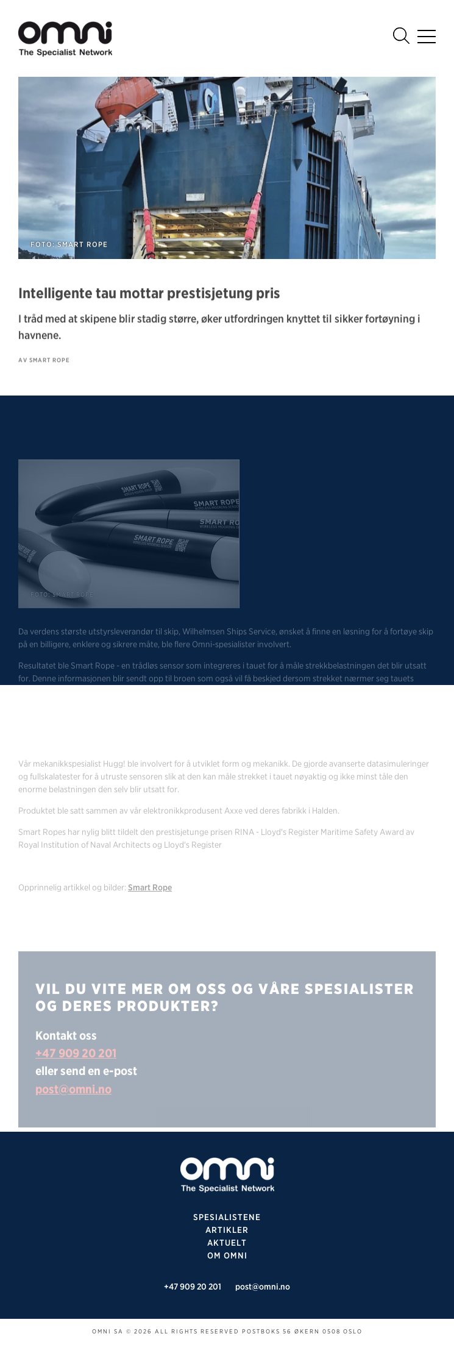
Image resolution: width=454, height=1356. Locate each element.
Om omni (227, 1255)
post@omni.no (73, 1104)
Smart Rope (150, 902)
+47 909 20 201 (75, 1068)
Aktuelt (227, 1243)
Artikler (227, 1230)
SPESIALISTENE (227, 1217)
